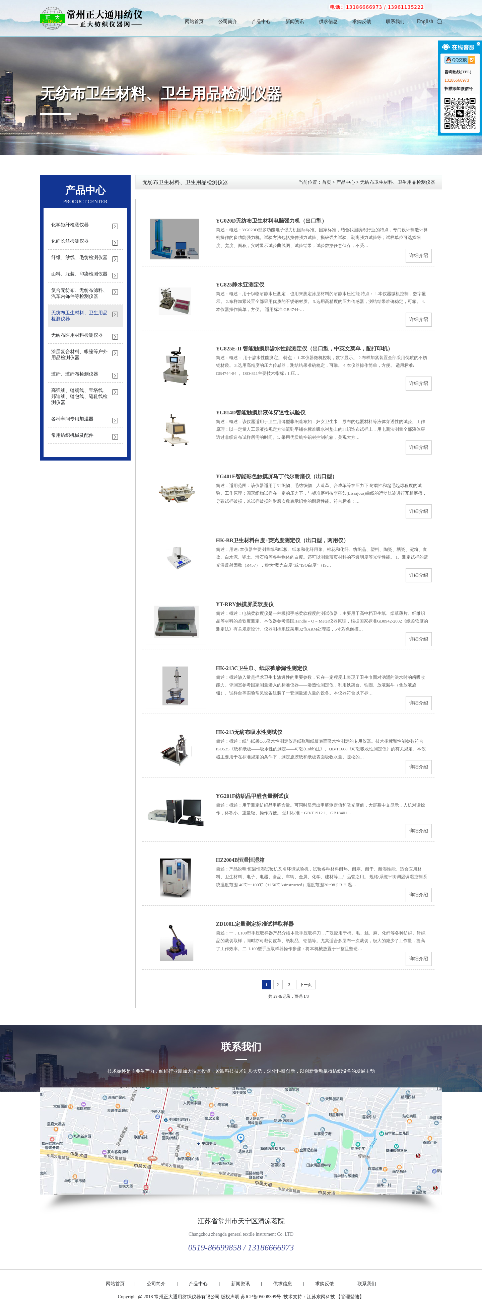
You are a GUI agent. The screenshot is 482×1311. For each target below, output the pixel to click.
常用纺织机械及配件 (72, 435)
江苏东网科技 (321, 1296)
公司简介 (227, 21)
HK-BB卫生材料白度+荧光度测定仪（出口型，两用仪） (282, 540)
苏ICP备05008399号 (261, 1296)
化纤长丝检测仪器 (70, 241)
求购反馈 (361, 21)
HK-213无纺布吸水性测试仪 (249, 732)
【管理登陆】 (350, 1296)
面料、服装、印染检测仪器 (79, 273)
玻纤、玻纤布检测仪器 (74, 374)
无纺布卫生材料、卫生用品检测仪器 (160, 93)
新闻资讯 (294, 21)
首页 (326, 182)
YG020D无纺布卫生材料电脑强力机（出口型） (271, 221)
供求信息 (328, 21)
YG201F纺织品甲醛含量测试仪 (252, 796)
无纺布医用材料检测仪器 (77, 335)
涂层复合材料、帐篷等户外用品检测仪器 (79, 354)
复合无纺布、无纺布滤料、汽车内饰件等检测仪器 (79, 293)
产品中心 (261, 21)
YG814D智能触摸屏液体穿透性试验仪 (261, 412)
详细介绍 (418, 255)
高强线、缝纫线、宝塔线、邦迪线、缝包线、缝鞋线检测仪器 (79, 396)
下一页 (306, 984)
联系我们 (395, 21)
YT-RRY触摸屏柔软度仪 (245, 604)
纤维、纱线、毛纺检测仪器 (79, 257)
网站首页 (194, 21)
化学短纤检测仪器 (70, 224)
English (425, 21)
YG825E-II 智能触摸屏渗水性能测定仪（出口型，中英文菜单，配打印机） (304, 348)
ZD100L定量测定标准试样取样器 (255, 924)
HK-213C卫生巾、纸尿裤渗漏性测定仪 (262, 668)
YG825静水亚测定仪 (240, 285)
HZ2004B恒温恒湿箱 (240, 860)
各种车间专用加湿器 (72, 418)
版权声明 (230, 1296)
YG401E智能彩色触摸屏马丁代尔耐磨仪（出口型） (277, 476)
